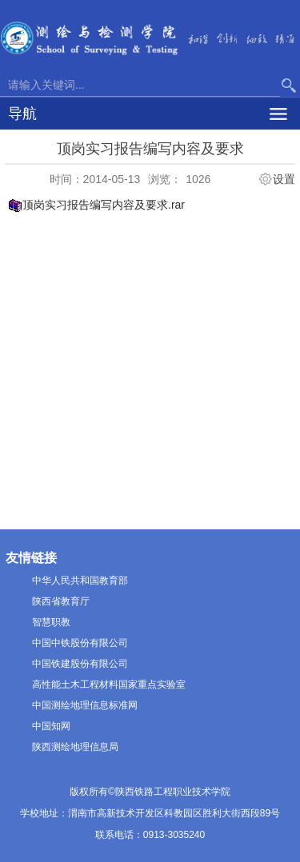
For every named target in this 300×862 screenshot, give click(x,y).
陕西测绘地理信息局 (75, 746)
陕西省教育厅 (61, 601)
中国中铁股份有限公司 (80, 642)
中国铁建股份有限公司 (80, 663)
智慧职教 (51, 622)
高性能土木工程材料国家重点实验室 (109, 684)
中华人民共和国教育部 (80, 580)
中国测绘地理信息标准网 (85, 705)
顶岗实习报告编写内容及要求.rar (103, 204)
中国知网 (51, 726)
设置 (284, 179)
